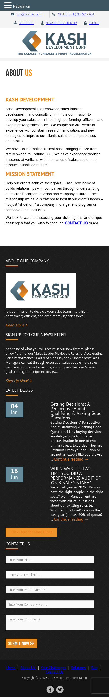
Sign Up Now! (17, 380)
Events (94, 23)
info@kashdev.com (29, 14)
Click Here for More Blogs (31, 532)
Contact (54, 672)
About (28, 667)
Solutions (78, 667)
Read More (15, 325)
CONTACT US (76, 223)
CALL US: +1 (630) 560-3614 (76, 14)
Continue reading (71, 459)
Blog (94, 667)
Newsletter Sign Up (61, 23)
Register (26, 23)
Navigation (21, 6)
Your (53, 667)
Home (10, 667)
